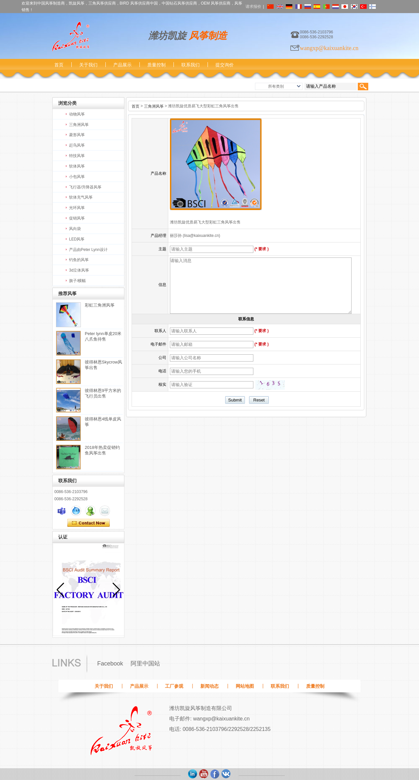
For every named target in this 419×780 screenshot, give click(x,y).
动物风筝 (77, 114)
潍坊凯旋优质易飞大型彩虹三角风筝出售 (205, 222)
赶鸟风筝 (77, 145)
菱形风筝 (77, 135)
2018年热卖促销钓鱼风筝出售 (102, 450)
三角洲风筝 (79, 124)
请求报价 (253, 6)
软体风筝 (77, 166)
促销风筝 (77, 218)
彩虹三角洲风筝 (100, 305)
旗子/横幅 (77, 280)
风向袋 (75, 228)
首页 (59, 64)
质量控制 (156, 64)
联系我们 (190, 64)
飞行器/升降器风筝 (85, 187)
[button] (116, 590)
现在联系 (88, 523)
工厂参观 (174, 686)
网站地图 (245, 686)
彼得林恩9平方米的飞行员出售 (103, 393)
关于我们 (88, 64)
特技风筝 (77, 155)
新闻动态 (209, 686)
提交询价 (224, 64)
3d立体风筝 (79, 270)
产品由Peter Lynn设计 (88, 249)
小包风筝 (77, 176)
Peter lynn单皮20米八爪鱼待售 (103, 336)
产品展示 (122, 64)
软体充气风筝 (81, 197)
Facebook (110, 663)
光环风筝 (77, 207)
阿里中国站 (145, 663)
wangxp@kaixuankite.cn (329, 48)
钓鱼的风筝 (79, 259)
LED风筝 (76, 239)
